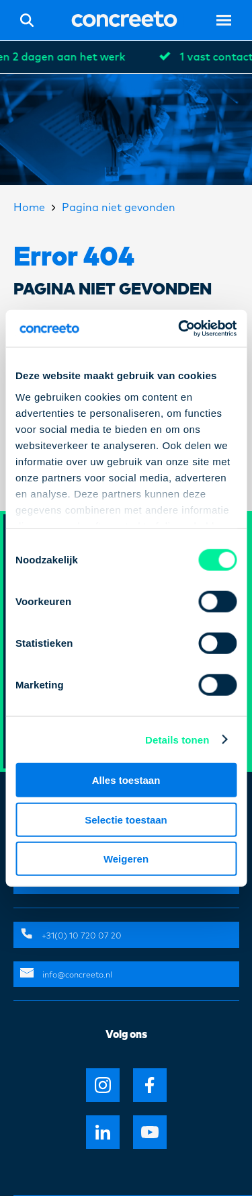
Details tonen (177, 739)
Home (29, 207)
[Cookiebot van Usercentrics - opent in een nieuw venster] (179, 328)
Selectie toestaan (126, 819)
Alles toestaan (126, 780)
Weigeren (126, 859)
